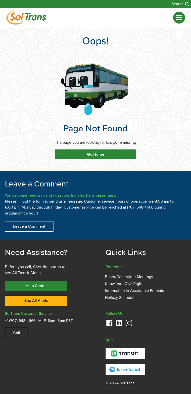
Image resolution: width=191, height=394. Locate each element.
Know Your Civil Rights (124, 283)
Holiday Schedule (120, 297)
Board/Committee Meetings (129, 276)
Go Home (95, 154)
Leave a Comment (29, 226)
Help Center (36, 285)
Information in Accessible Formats (134, 290)
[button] (179, 18)
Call (16, 333)
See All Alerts (36, 300)
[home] (26, 18)
